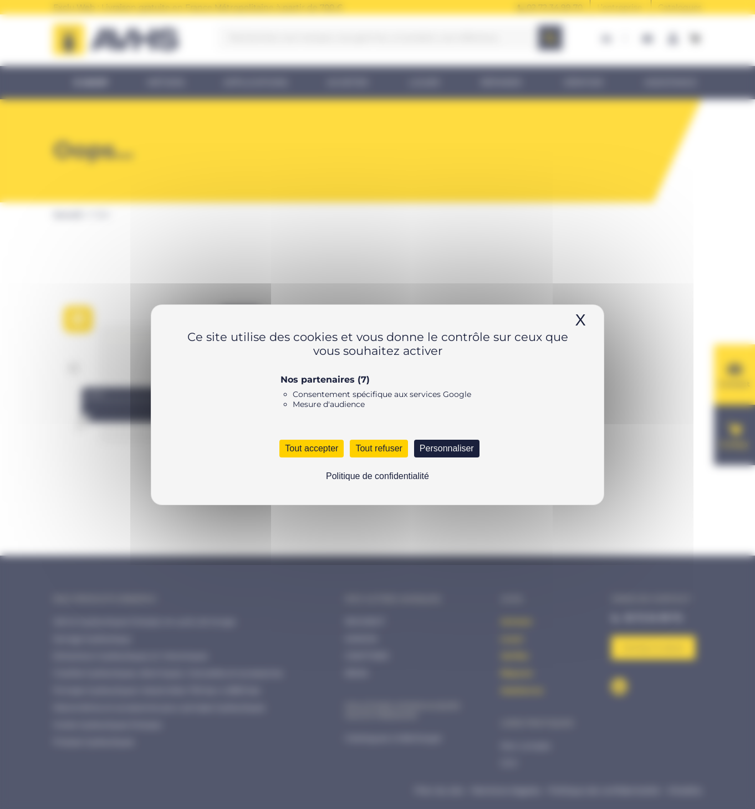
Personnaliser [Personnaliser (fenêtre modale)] (447, 448)
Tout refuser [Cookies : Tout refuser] (378, 448)
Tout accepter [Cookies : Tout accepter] (311, 448)
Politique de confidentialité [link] (377, 476)
